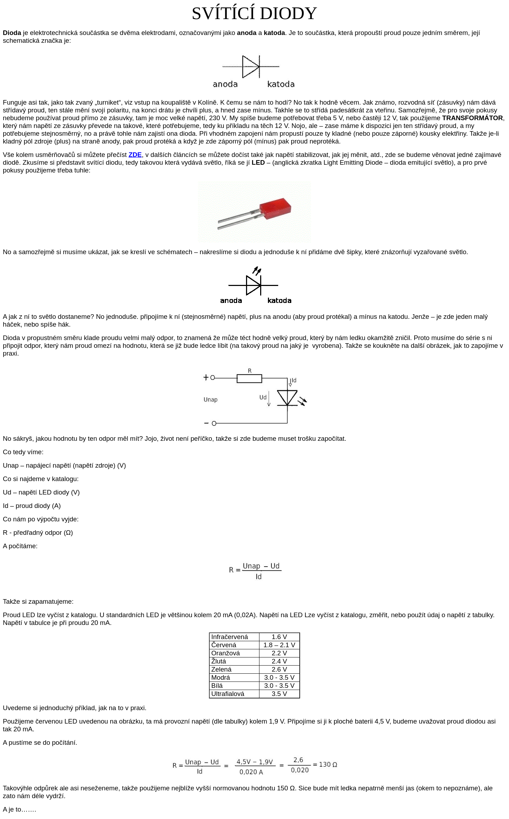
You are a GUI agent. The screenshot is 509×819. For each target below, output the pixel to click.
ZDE (135, 154)
